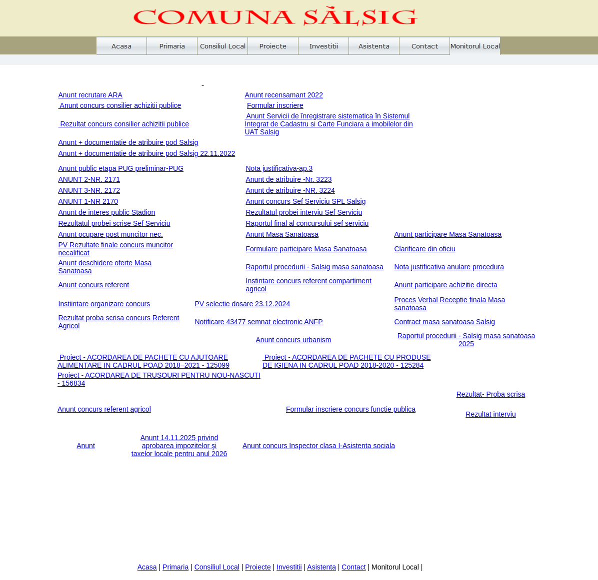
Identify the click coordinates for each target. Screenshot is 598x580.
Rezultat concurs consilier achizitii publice (123, 124)
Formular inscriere (275, 105)
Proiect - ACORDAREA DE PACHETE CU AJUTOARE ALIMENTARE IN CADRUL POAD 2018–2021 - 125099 (144, 361)
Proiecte (257, 567)
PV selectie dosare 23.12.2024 (242, 304)
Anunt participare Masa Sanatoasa (448, 234)
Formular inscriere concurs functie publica (351, 409)
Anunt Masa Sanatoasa (282, 234)
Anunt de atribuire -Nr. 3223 (289, 179)
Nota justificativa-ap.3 (279, 168)
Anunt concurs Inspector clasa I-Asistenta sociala (318, 446)
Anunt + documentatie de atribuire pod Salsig (128, 142)
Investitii (289, 567)
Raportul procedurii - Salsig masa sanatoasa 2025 (466, 340)
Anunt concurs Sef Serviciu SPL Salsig (306, 201)
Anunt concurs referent (94, 285)
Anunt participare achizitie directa (446, 285)
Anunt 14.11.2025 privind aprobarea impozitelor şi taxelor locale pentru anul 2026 (179, 446)
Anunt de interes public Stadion (107, 212)
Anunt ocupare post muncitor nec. (110, 234)
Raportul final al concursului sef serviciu (307, 223)
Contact (354, 567)
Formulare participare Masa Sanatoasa (306, 249)
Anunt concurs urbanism (294, 340)
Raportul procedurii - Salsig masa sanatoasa (315, 267)
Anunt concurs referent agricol (104, 409)
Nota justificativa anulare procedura (449, 267)
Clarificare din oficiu (425, 249)
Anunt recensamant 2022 (284, 95)
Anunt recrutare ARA (90, 95)
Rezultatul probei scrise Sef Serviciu (114, 223)
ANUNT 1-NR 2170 (88, 201)
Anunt (85, 446)
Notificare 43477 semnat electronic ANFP (259, 322)
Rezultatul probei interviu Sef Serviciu (304, 212)
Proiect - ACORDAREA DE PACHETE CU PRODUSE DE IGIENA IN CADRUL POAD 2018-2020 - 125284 (346, 361)
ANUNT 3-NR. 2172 (89, 190)
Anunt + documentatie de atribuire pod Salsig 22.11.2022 (147, 153)
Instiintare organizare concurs (104, 304)
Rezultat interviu (491, 414)
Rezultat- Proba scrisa (491, 394)
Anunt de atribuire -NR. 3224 (290, 190)
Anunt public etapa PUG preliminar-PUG (121, 168)
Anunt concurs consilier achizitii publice (120, 105)
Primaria (175, 567)
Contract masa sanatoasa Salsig (445, 322)
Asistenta (321, 567)
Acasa (147, 567)
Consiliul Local (217, 567)
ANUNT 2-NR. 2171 (89, 179)
